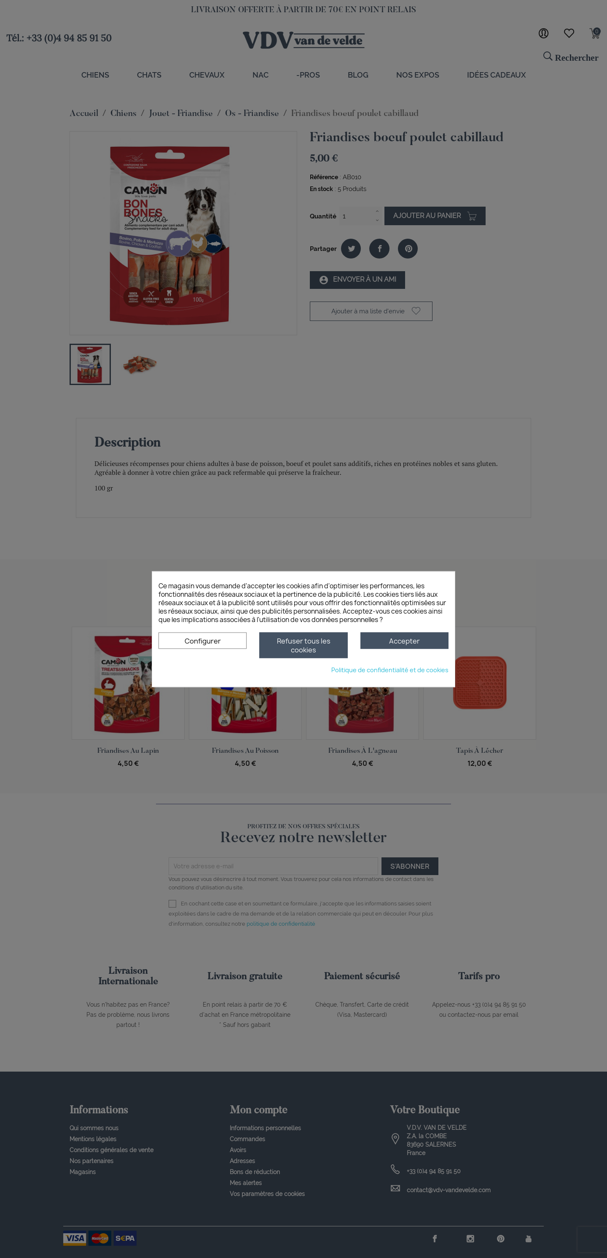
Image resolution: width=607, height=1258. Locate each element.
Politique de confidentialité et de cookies (390, 669)
